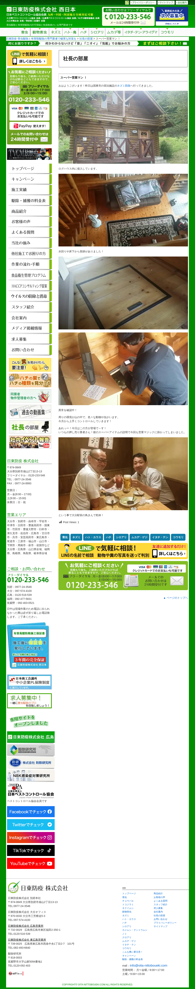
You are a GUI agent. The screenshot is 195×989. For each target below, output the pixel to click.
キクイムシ (128, 908)
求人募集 (158, 908)
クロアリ (126, 937)
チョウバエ (128, 901)
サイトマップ (160, 926)
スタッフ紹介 (160, 904)
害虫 (24, 32)
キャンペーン (129, 955)
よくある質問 (160, 901)
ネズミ (55, 32)
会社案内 (158, 911)
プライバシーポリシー (165, 922)
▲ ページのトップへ (175, 597)
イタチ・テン (141, 32)
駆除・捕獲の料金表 (132, 959)
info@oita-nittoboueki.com (148, 965)
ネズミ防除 (123, 85)
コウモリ (167, 32)
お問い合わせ (160, 919)
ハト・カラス (93, 537)
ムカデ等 (114, 32)
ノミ (124, 933)
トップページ (129, 893)
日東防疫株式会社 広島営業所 (25, 925)
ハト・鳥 (70, 32)
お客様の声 (159, 897)
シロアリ (97, 32)
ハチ (83, 32)
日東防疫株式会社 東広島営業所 (27, 939)
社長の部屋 (159, 915)
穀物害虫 (39, 32)
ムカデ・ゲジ (139, 537)
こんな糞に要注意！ (132, 952)
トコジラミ (128, 904)
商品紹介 (158, 893)
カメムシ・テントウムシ (134, 930)
